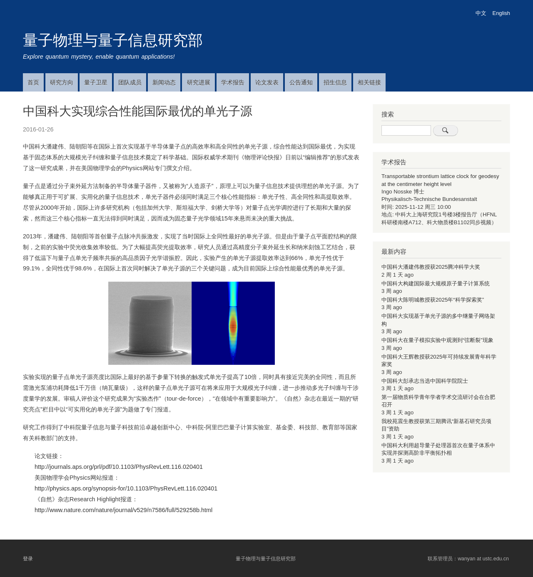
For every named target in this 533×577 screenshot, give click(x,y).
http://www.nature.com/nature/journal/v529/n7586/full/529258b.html (123, 510)
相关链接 (369, 82)
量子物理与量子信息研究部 (113, 40)
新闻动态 (164, 82)
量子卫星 (95, 82)
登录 (28, 559)
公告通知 (301, 82)
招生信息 (335, 82)
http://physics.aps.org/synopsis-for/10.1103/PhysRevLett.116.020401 (126, 488)
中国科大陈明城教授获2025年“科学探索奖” (432, 300)
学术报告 (232, 82)
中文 (481, 13)
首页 (33, 82)
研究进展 (198, 82)
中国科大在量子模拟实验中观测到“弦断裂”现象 (437, 340)
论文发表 (267, 82)
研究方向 (61, 82)
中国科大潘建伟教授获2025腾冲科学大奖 (430, 267)
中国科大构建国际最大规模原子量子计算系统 (435, 283)
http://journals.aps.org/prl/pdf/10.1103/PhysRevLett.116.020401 (119, 466)
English (501, 13)
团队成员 (130, 82)
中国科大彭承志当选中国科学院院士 (424, 381)
